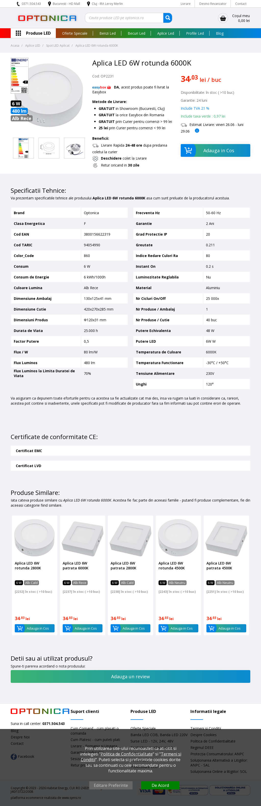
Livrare (186, 4)
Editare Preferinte (111, 785)
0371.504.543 (31, 4)
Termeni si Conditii (205, 728)
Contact (240, 4)
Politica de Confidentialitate (127, 754)
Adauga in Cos (207, 150)
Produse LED (38, 33)
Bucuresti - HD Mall (67, 4)
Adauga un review (130, 676)
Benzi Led (107, 33)
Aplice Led (165, 33)
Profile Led (195, 33)
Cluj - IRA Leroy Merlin (107, 4)
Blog (220, 33)
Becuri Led (136, 33)
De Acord (160, 785)
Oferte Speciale (74, 33)
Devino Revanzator (213, 4)
